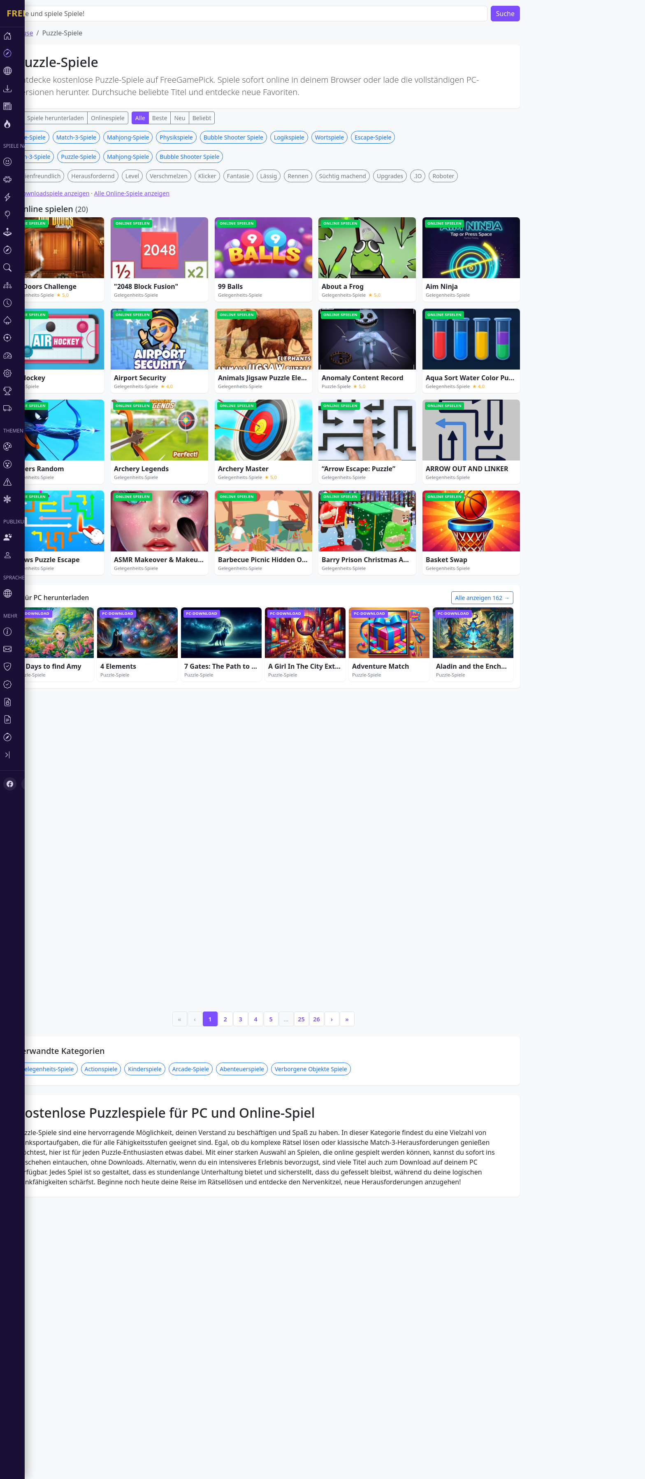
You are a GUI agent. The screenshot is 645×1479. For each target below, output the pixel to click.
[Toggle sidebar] (49, 755)
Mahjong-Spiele (153, 137)
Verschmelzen (193, 176)
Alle (165, 118)
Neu (204, 118)
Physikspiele (200, 137)
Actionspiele (125, 987)
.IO (442, 176)
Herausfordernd (117, 176)
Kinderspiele (169, 987)
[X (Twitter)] (28, 784)
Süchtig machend (367, 176)
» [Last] (371, 937)
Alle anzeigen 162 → (507, 598)
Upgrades (414, 176)
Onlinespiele (132, 118)
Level (157, 176)
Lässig (293, 176)
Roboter (468, 176)
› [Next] (356, 937)
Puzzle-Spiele (103, 156)
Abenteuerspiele (266, 987)
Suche (530, 13)
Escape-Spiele (397, 137)
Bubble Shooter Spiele (258, 137)
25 (325, 937)
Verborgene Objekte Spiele (335, 987)
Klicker (232, 176)
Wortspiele (354, 137)
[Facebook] (9, 784)
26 (341, 937)
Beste (184, 118)
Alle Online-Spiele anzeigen (156, 193)
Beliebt (226, 118)
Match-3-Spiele (101, 137)
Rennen (322, 176)
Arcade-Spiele (215, 987)
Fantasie (263, 176)
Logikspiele (314, 137)
